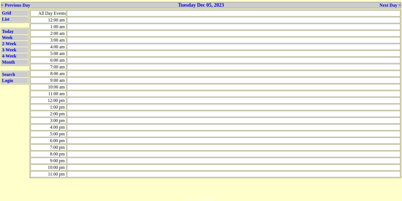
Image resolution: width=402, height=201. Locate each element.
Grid (6, 13)
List (5, 19)
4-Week (9, 56)
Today (8, 31)
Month (8, 62)
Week (7, 37)
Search (8, 74)
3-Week (9, 49)
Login (7, 80)
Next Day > (390, 5)
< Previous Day (15, 5)
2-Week (9, 43)
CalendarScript (208, 198)
